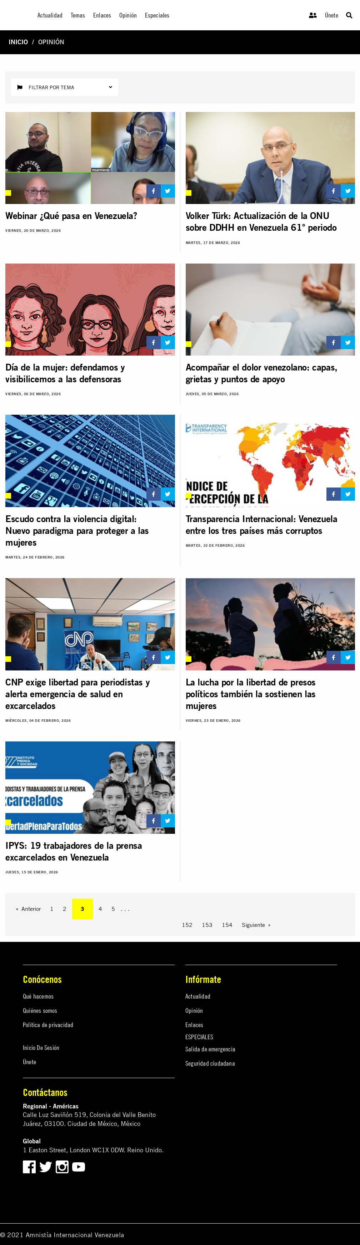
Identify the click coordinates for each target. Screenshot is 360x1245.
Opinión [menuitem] (128, 15)
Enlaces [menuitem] (102, 15)
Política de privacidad (48, 1025)
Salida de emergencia (210, 1049)
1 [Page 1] (52, 908)
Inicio (18, 42)
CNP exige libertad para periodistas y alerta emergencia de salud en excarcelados (77, 694)
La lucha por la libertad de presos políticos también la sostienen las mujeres (251, 694)
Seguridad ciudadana (210, 1063)
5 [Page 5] (113, 908)
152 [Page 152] (187, 924)
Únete (331, 15)
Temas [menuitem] (78, 15)
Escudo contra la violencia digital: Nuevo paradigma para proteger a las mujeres (77, 530)
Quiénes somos (40, 1010)
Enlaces (194, 1025)
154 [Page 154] (227, 924)
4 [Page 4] (100, 908)
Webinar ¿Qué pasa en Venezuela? (71, 215)
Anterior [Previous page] (31, 908)
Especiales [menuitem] (157, 15)
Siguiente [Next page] (253, 924)
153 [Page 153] (207, 924)
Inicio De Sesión (41, 1047)
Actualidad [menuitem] (50, 15)
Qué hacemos (38, 996)
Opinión (194, 1010)
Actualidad (197, 996)
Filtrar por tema (64, 87)
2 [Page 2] (64, 908)
